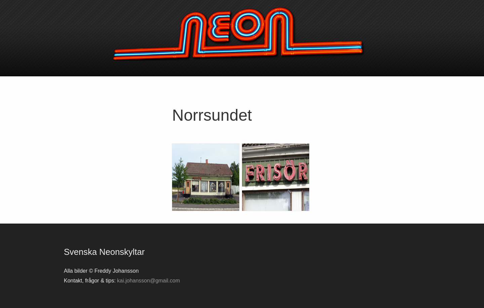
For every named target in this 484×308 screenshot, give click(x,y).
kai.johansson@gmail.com (148, 280)
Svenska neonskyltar (242, 34)
